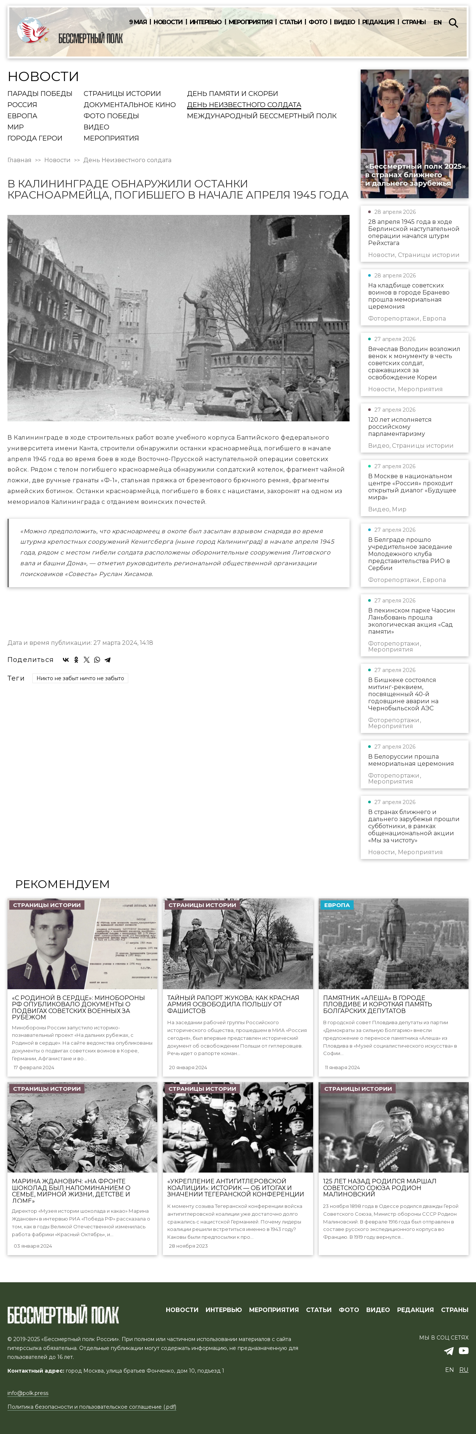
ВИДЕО (378, 1310)
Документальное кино (130, 105)
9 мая (138, 22)
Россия (22, 105)
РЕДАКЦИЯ (415, 1310)
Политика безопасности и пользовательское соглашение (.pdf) (91, 1407)
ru (464, 1369)
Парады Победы (40, 94)
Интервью (206, 22)
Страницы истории (122, 94)
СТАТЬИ (319, 1310)
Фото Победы (111, 116)
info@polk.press (27, 1393)
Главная (19, 160)
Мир (15, 127)
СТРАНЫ (455, 1310)
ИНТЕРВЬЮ (224, 1310)
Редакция (378, 22)
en (438, 22)
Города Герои (34, 138)
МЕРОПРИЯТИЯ (274, 1310)
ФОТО (349, 1310)
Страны (414, 22)
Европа (22, 116)
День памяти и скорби (232, 94)
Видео (344, 22)
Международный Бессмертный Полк (262, 116)
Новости (168, 22)
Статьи (290, 22)
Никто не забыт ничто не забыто (80, 678)
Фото (318, 22)
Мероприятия (251, 22)
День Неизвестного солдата (244, 105)
